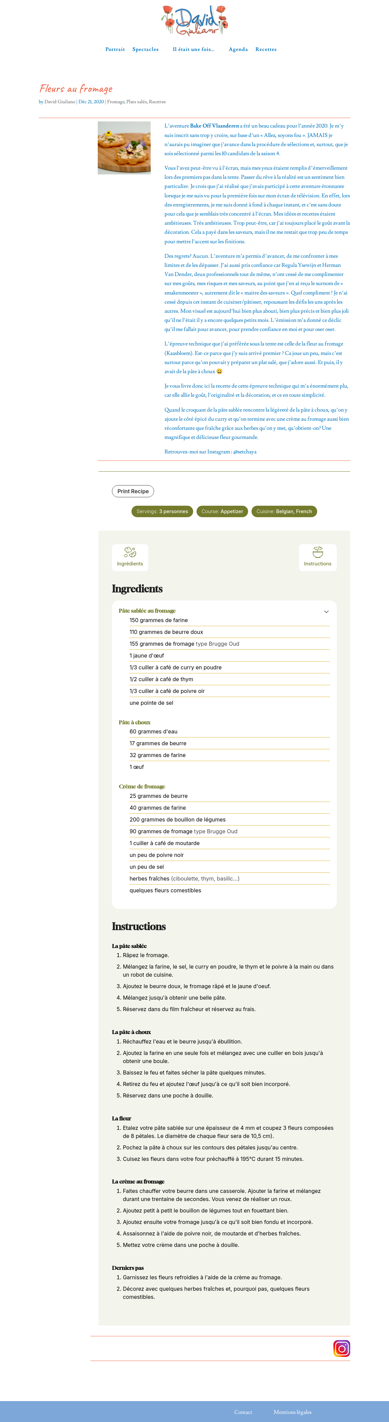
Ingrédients (130, 556)
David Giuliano (59, 102)
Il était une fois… (194, 49)
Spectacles (145, 49)
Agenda (238, 49)
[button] (326, 611)
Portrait (115, 49)
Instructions (317, 556)
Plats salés (136, 102)
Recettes (266, 49)
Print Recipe (133, 491)
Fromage (115, 102)
